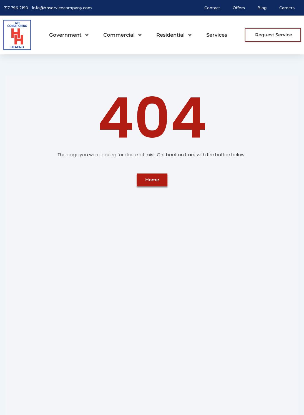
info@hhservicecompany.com (62, 7)
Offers (239, 7)
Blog (262, 7)
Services (216, 35)
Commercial (122, 35)
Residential (174, 35)
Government (69, 35)
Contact (212, 7)
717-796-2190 (16, 7)
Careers (287, 7)
